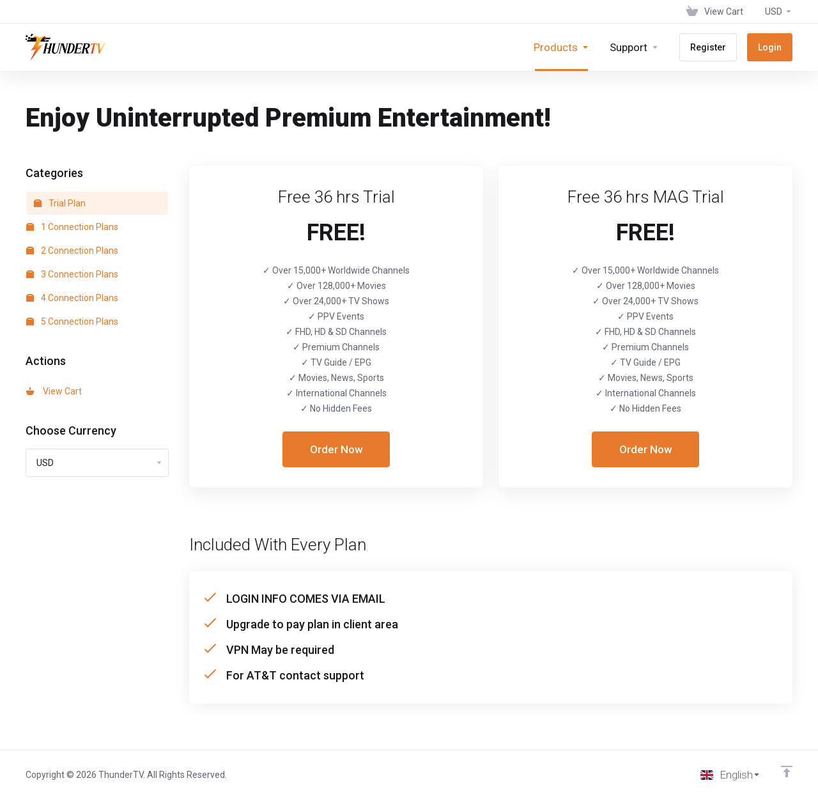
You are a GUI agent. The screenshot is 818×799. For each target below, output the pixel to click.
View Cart (54, 391)
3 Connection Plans (72, 274)
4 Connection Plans (72, 298)
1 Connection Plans (72, 227)
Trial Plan (60, 203)
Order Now (336, 449)
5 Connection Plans (72, 321)
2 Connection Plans (72, 250)
